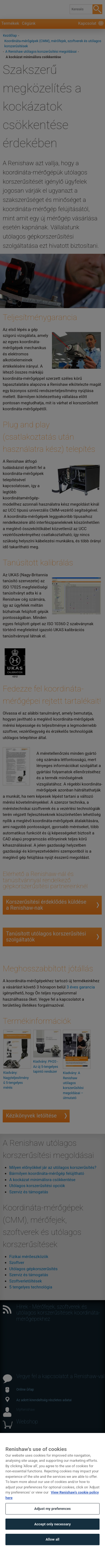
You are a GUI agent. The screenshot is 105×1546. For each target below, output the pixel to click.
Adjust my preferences (52, 1518)
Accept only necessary (52, 1533)
